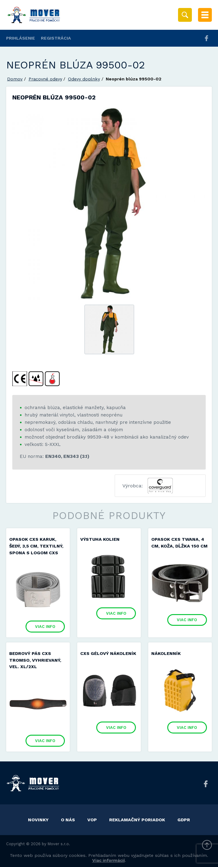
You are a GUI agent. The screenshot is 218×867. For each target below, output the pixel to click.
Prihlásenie (20, 38)
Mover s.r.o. (59, 844)
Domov (14, 78)
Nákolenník (166, 653)
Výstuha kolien (100, 539)
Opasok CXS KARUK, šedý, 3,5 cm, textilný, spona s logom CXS (36, 546)
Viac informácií (108, 860)
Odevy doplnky (84, 78)
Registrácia (56, 38)
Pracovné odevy (45, 78)
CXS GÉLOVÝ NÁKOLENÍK (108, 653)
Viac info (45, 626)
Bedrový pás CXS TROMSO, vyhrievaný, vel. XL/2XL (35, 660)
